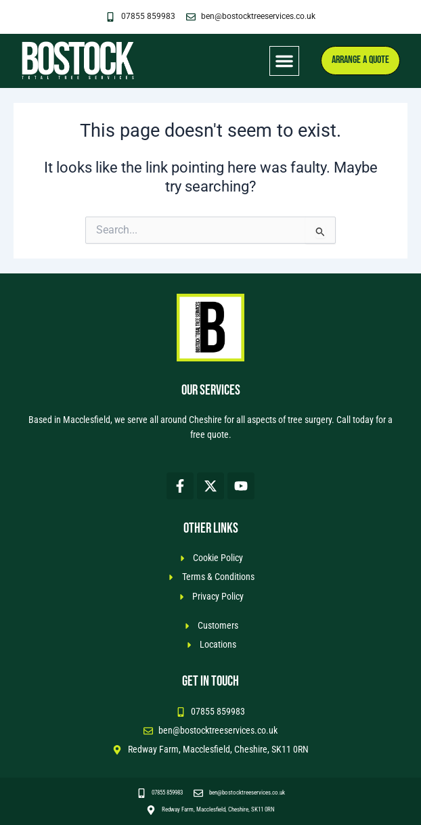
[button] (284, 61)
